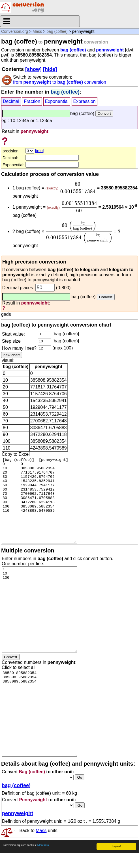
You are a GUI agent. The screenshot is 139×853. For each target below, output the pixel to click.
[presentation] (77, 188)
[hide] (50, 69)
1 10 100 (39, 609)
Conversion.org (14, 31)
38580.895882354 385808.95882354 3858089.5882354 (39, 713)
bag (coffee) (56, 31)
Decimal (11, 101)
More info (43, 845)
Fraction (32, 101)
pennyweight (110, 49)
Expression (84, 101)
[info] (39, 150)
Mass (37, 31)
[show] (33, 69)
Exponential (57, 101)
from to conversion (59, 82)
